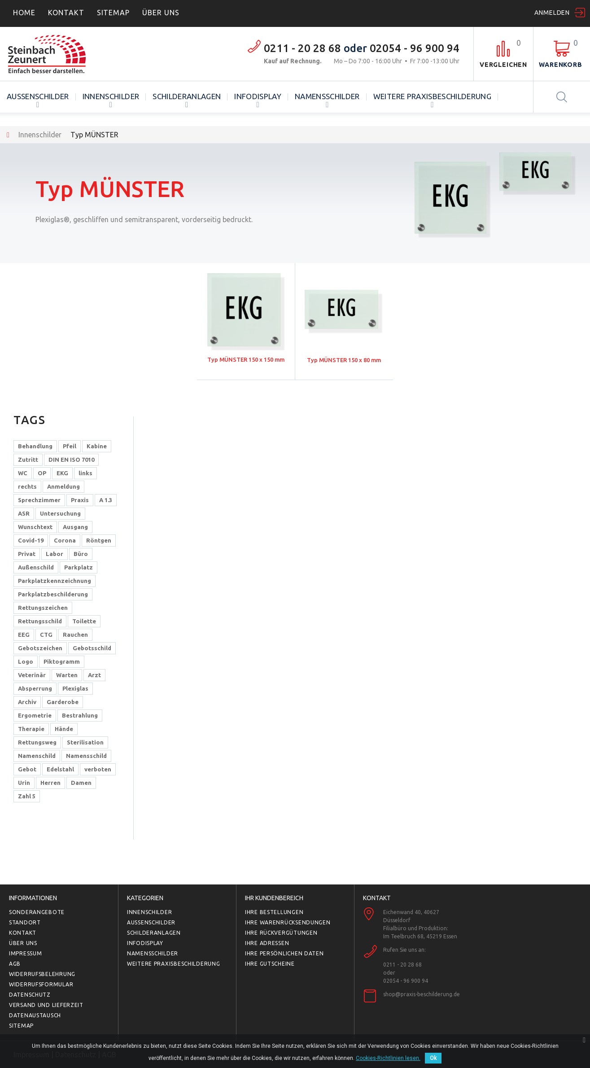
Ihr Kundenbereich (274, 898)
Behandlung (35, 446)
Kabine (97, 446)
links (85, 473)
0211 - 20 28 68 (302, 48)
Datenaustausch (35, 1015)
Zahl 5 (26, 796)
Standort (25, 922)
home (24, 13)
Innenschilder (111, 96)
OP (42, 473)
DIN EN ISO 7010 (71, 459)
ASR (24, 513)
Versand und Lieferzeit (46, 1005)
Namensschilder (327, 96)
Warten (67, 675)
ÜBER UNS (160, 13)
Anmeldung (63, 486)
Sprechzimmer (39, 500)
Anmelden (552, 12)
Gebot (27, 769)
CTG (46, 634)
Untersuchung (60, 513)
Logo (25, 661)
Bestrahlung (80, 715)
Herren (50, 782)
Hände (64, 729)
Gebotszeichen (40, 648)
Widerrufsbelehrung (42, 974)
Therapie (31, 729)
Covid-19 (31, 540)
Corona (65, 540)
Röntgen (98, 540)
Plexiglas (75, 688)
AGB (15, 964)
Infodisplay (257, 96)
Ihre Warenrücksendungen (288, 922)
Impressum (25, 953)
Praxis (80, 500)
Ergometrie (35, 715)
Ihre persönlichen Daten (284, 953)
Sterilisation (85, 742)
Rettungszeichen (43, 607)
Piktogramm (62, 661)
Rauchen (75, 634)
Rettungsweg (37, 742)
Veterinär (32, 675)
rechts (27, 486)
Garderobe (63, 702)
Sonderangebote (37, 912)
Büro (81, 554)
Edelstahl (60, 769)
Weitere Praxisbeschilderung (432, 96)
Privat (26, 554)
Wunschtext (35, 527)
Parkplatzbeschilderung (53, 594)
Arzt (94, 675)
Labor (54, 554)
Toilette (84, 621)
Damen (81, 782)
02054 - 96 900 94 (414, 48)
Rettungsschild (40, 621)
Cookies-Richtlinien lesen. (388, 1058)
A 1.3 (105, 500)
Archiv (27, 702)
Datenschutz (30, 995)
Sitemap (113, 13)
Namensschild (86, 756)
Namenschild (37, 756)
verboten (97, 769)
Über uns (23, 943)
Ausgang (75, 527)
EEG (24, 634)
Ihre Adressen (267, 943)
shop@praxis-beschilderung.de (421, 994)
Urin (24, 782)
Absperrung (35, 688)
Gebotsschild (92, 648)
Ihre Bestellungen (274, 912)
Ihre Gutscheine (270, 964)
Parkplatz (78, 567)
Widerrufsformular (41, 984)
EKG (62, 473)
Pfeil (69, 446)
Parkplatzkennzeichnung (54, 581)
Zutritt (28, 459)
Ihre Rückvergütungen (281, 933)
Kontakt (66, 13)
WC (22, 473)
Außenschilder (38, 96)
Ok (433, 1058)
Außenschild (36, 567)
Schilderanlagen (187, 96)
